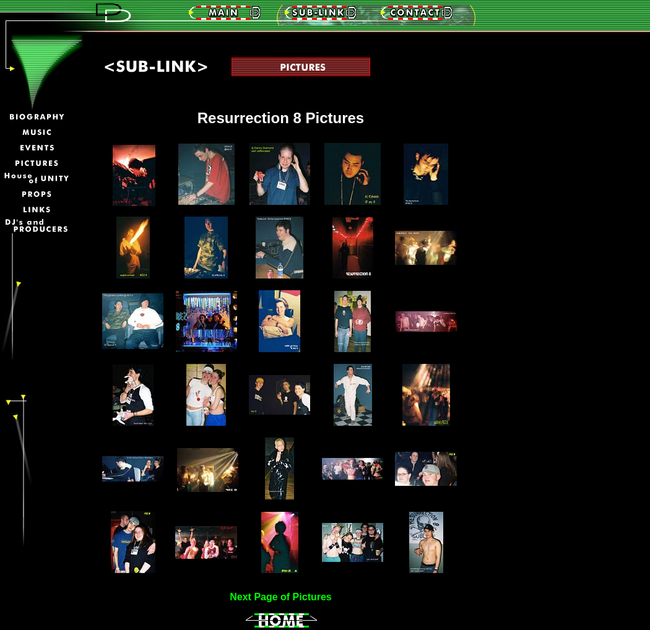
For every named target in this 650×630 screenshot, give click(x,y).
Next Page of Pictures (281, 597)
